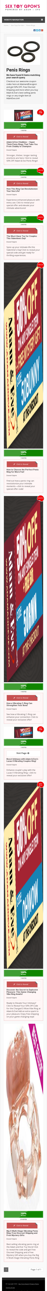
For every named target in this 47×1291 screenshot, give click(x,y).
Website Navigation (23, 19)
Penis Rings (30, 25)
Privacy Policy (34, 1284)
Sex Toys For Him (17, 25)
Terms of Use (10, 1288)
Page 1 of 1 (36, 1269)
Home (6, 25)
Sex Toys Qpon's (23, 1284)
